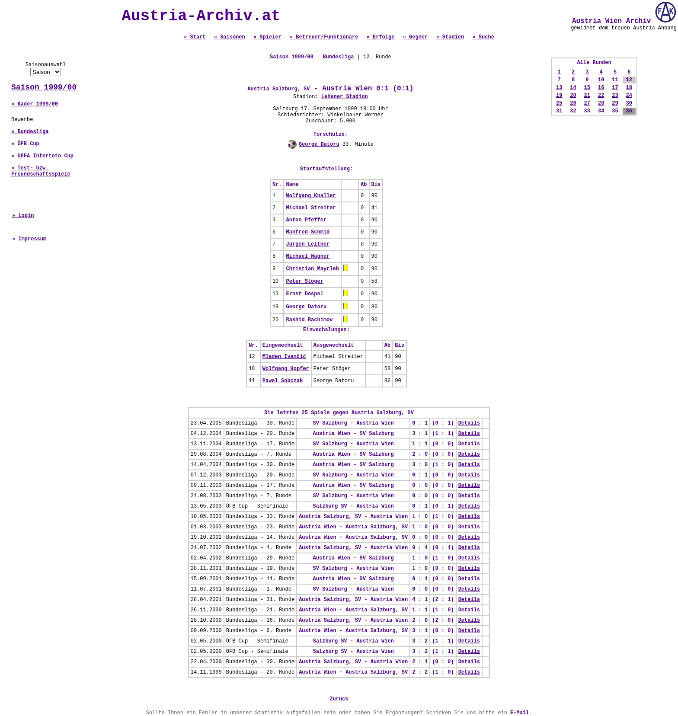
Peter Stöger (304, 281)
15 (587, 88)
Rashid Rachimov (309, 320)
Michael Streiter (311, 208)
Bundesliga (338, 57)
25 (559, 103)
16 (601, 88)
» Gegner (415, 37)
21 (587, 96)
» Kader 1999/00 (34, 104)
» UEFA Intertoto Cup (42, 156)
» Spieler (267, 37)
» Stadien (450, 37)
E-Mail (519, 713)
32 (573, 111)
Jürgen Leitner (307, 244)
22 (601, 96)
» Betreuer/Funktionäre (324, 37)
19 (559, 96)
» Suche (483, 37)
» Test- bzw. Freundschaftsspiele (40, 171)
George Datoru (319, 144)
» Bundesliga (29, 132)
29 (615, 103)
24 (629, 96)
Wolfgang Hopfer (285, 369)
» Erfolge (381, 37)
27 (587, 103)
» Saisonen (229, 37)
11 (615, 80)
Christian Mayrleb (312, 269)
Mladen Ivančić (284, 357)
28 (601, 103)
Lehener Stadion (344, 97)
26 (573, 103)
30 (629, 103)
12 (629, 80)
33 (587, 111)
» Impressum (29, 239)
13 (559, 88)
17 (615, 88)
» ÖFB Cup (25, 144)
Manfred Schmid (307, 232)
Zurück (338, 699)
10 (601, 80)
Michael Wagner (307, 256)
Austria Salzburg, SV (278, 89)
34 (601, 111)
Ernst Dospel (304, 294)
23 (615, 96)
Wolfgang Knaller (311, 196)
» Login (23, 216)
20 (573, 96)
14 (573, 88)
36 (629, 111)
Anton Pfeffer (306, 220)
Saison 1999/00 (44, 87)
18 (629, 88)
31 (559, 111)
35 (615, 111)
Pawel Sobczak (282, 381)
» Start (194, 37)
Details (469, 423)
